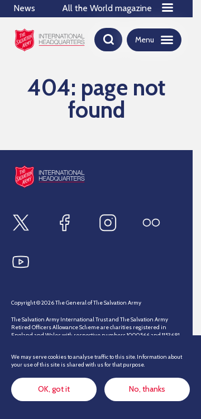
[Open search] (108, 39)
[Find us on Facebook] (64, 223)
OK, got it (54, 389)
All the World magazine (107, 8)
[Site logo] (49, 176)
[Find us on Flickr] (151, 223)
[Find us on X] (21, 223)
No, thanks (147, 389)
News (24, 8)
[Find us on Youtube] (21, 262)
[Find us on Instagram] (108, 223)
